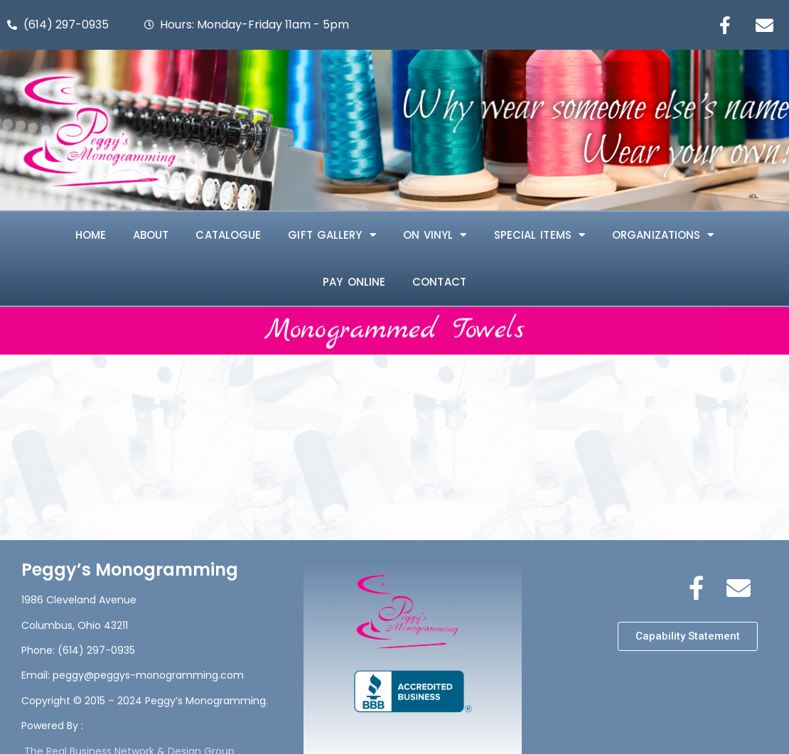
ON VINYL (435, 234)
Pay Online (354, 281)
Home (90, 234)
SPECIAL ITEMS (539, 234)
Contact (439, 281)
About (151, 234)
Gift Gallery (331, 234)
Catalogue (228, 234)
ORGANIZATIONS (663, 234)
